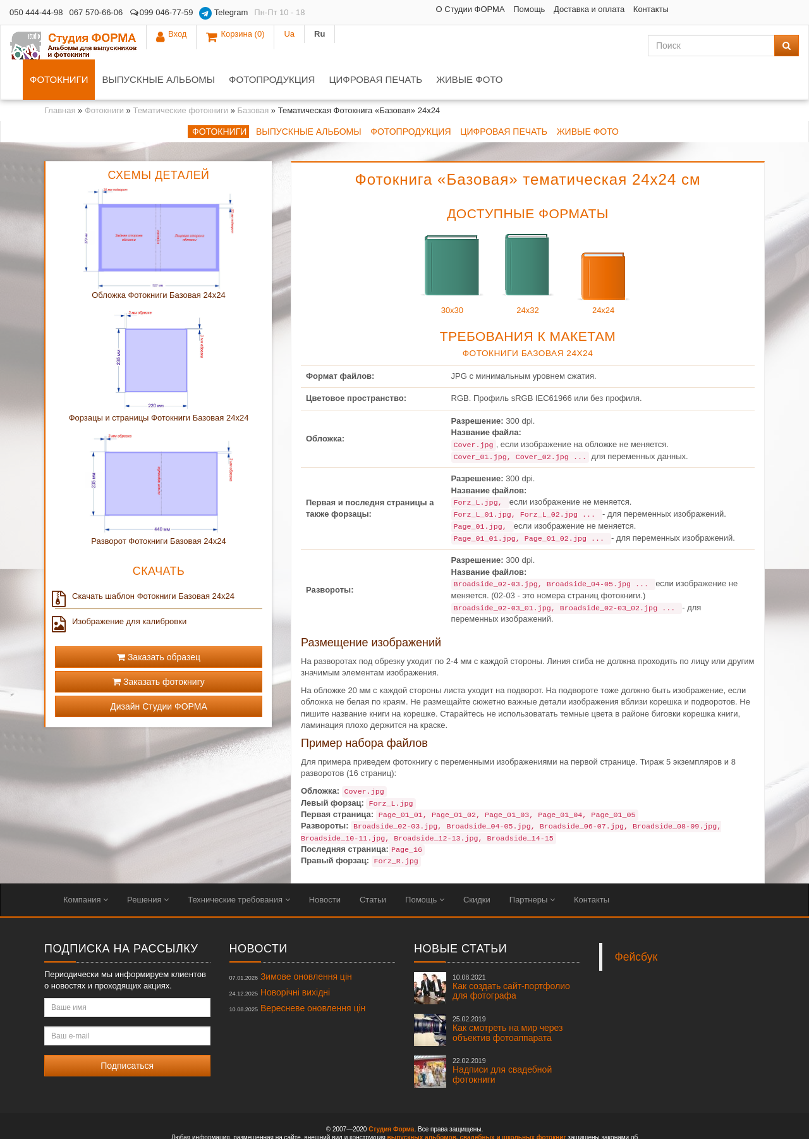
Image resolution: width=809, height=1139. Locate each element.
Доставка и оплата (494, 9)
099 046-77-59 (161, 12)
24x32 (527, 237)
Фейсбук (636, 922)
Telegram (223, 13)
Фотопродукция (398, 45)
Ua (753, 12)
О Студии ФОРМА (375, 9)
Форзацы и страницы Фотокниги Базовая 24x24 (159, 383)
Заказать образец (158, 623)
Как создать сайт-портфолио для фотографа (511, 953)
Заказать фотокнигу (159, 648)
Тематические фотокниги (180, 76)
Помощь (434, 9)
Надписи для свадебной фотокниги (502, 1036)
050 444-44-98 (36, 12)
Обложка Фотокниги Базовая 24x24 (159, 261)
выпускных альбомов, (422, 1103)
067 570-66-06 (96, 12)
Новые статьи (460, 914)
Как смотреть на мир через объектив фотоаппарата (508, 995)
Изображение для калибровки (120, 587)
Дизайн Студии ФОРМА (158, 672)
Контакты (556, 9)
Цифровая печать (502, 45)
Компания (85, 865)
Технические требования (238, 865)
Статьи (373, 865)
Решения (148, 865)
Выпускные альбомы (284, 45)
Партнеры (532, 865)
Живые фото (596, 45)
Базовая (253, 76)
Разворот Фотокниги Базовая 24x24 (158, 507)
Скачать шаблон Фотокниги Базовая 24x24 (144, 562)
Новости (325, 865)
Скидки (476, 865)
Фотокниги (185, 45)
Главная (59, 76)
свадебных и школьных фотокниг (512, 1103)
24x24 (603, 237)
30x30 (452, 237)
